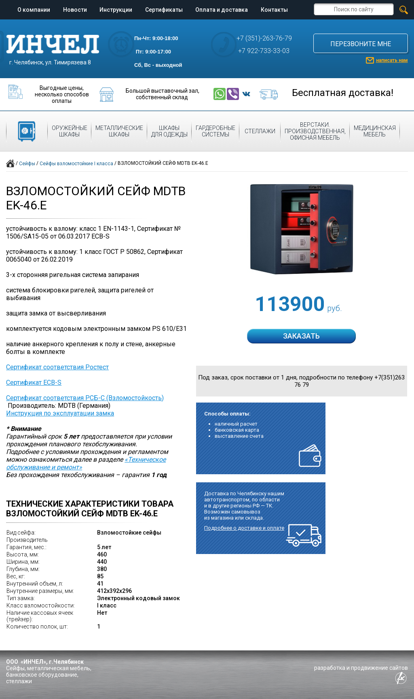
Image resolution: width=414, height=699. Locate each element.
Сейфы (27, 163)
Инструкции (115, 9)
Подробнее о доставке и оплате (244, 528)
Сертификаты (164, 9)
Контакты (274, 9)
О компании (33, 9)
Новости (75, 9)
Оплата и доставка (221, 9)
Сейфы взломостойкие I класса (76, 163)
